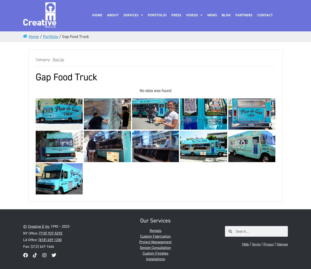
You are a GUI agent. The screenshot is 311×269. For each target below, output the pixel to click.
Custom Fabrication (155, 236)
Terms (256, 244)
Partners (243, 15)
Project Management (155, 242)
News (212, 15)
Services (133, 15)
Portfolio (157, 15)
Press (176, 15)
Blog (226, 15)
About (113, 15)
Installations (155, 258)
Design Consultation (155, 247)
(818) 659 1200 (50, 239)
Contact (265, 15)
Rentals (155, 230)
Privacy (268, 244)
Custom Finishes (155, 253)
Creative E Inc (39, 226)
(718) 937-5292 (50, 233)
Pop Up (58, 59)
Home (97, 15)
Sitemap (282, 244)
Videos (194, 15)
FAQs (245, 244)
